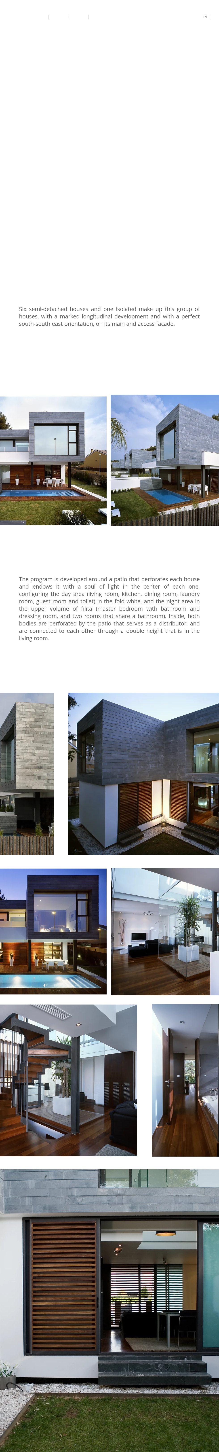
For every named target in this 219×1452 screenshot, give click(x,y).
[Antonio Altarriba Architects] (24, 17)
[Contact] (99, 17)
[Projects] (58, 17)
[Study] (79, 17)
